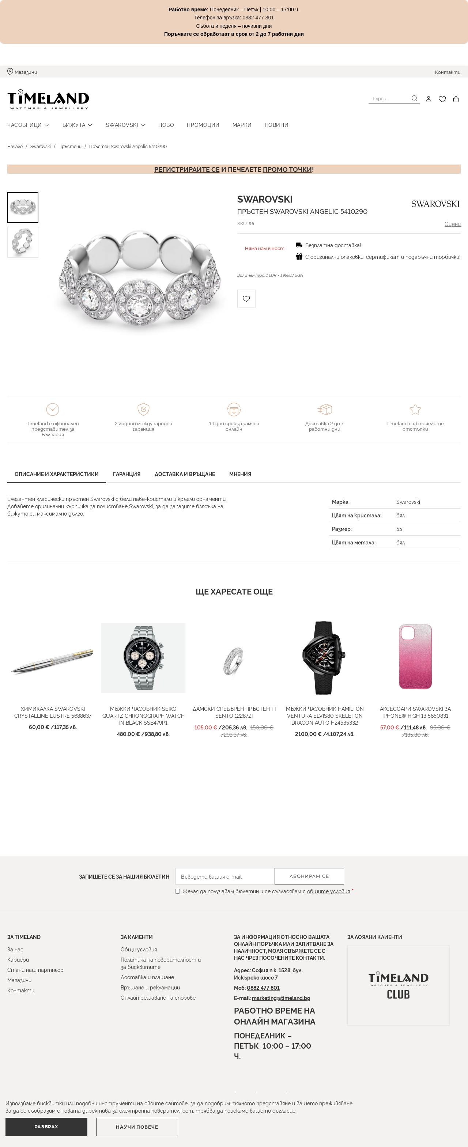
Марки (242, 124)
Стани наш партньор (35, 969)
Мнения (240, 473)
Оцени (453, 223)
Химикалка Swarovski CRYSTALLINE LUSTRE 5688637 (52, 712)
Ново (166, 124)
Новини (276, 124)
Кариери (18, 959)
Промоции (203, 124)
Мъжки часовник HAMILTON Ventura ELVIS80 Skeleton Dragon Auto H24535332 (325, 715)
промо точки (287, 169)
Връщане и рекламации (150, 987)
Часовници (24, 124)
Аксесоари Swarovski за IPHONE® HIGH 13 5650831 (415, 712)
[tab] (56, 475)
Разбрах (46, 1127)
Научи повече (137, 1127)
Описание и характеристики (57, 473)
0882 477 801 (263, 987)
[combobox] (394, 98)
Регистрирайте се (187, 169)
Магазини (26, 71)
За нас (15, 949)
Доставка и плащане (147, 976)
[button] (191, 283)
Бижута (74, 124)
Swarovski (122, 124)
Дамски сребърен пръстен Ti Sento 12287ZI (234, 712)
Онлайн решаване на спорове (158, 997)
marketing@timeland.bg (281, 997)
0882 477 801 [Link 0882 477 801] (258, 17)
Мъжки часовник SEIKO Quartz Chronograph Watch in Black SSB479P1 (143, 715)
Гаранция (126, 473)
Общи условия (139, 949)
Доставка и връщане (185, 473)
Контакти (448, 71)
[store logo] (48, 99)
